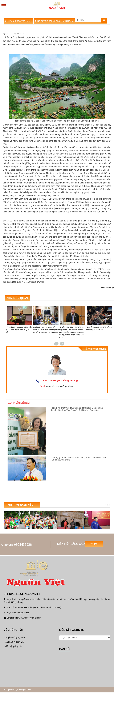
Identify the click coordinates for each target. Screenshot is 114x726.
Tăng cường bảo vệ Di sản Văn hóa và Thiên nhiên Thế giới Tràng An (70, 21)
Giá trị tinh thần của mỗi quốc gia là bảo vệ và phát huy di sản (19, 329)
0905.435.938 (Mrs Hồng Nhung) (60, 380)
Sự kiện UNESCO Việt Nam (17, 21)
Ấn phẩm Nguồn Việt (14, 642)
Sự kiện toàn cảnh (21, 505)
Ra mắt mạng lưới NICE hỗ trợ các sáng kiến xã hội (99, 328)
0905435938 (23, 544)
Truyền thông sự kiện (14, 637)
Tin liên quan (17, 298)
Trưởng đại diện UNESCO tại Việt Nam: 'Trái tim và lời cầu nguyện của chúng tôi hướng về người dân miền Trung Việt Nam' (71, 332)
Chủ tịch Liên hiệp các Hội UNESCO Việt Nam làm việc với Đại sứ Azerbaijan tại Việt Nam (46, 329)
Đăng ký (94, 544)
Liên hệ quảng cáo (13, 646)
